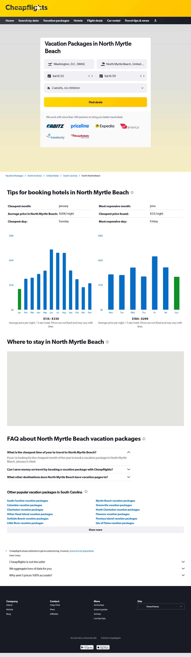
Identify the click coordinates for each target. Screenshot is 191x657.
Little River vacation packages (25, 523)
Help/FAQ (55, 605)
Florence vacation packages (112, 514)
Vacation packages (56, 20)
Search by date (28, 20)
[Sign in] (155, 21)
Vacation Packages (14, 175)
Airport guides (100, 609)
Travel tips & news (137, 20)
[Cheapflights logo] (26, 8)
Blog (8, 614)
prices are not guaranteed (81, 551)
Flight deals (95, 20)
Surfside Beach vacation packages (27, 518)
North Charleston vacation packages (118, 509)
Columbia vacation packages (24, 505)
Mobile (9, 609)
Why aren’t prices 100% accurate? (97, 575)
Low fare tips (100, 618)
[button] (50, 64)
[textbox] (69, 64)
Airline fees (99, 605)
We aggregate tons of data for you (97, 568)
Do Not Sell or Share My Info (84, 638)
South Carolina (70, 175)
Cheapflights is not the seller (97, 562)
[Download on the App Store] (103, 647)
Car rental (113, 20)
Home (10, 20)
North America (35, 175)
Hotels (78, 20)
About (9, 605)
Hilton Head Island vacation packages (30, 514)
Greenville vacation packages (114, 505)
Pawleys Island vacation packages (116, 518)
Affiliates (54, 614)
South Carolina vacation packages (27, 500)
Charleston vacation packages (25, 509)
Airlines (97, 614)
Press (52, 609)
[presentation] (132, 192)
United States (52, 175)
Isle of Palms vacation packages (115, 523)
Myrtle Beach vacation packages (115, 500)
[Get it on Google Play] (87, 647)
